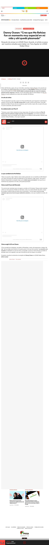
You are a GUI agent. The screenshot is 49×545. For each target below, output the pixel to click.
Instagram (17, 511)
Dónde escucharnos (28, 528)
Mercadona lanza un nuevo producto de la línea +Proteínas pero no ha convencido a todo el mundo (32, 502)
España (2, 15)
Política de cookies (29, 527)
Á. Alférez (10, 79)
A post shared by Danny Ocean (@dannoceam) (22, 168)
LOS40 (3, 8)
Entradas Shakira (15, 20)
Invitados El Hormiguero (38, 20)
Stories (32, 511)
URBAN (38, 8)
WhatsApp (26, 82)
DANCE (26, 8)
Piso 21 (44, 92)
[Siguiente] (47, 20)
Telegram (28, 82)
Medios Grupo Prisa (24, 536)
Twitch (30, 511)
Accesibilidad (13, 527)
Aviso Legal (8, 527)
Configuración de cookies (39, 527)
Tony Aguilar (18, 259)
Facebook (21, 82)
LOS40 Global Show (28, 28)
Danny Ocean (34, 88)
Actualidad (19, 28)
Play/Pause (24, 62)
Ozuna (3, 94)
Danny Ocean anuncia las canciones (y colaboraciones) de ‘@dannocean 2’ (17, 502)
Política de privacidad (21, 527)
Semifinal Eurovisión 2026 (26, 20)
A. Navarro (3, 79)
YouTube (22, 511)
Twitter (23, 82)
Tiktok (19, 511)
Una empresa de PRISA (24, 532)
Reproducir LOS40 (46, 122)
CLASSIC (15, 8)
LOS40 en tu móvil (20, 528)
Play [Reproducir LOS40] (24, 542)
